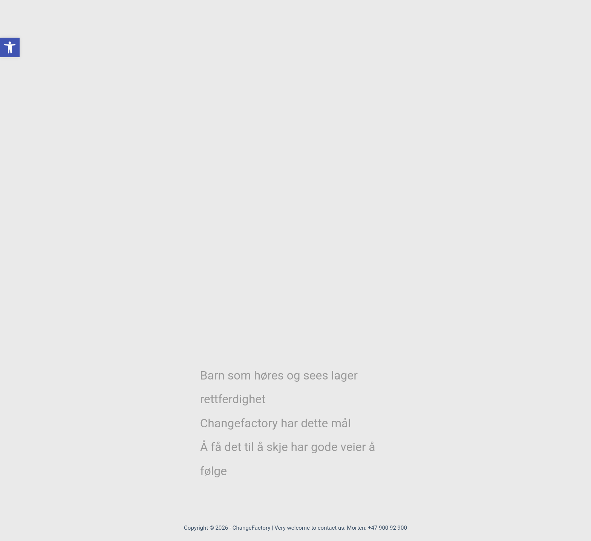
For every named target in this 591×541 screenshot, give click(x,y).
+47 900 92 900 (387, 527)
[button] (10, 47)
